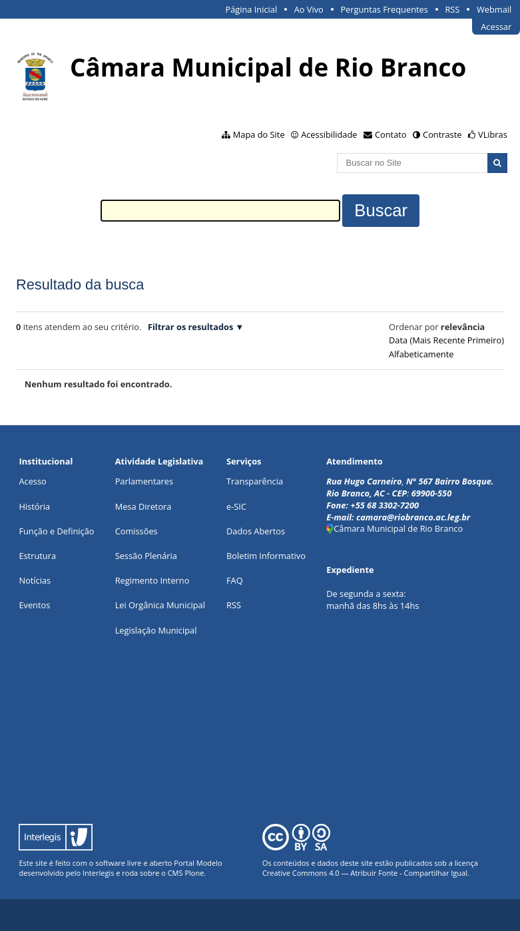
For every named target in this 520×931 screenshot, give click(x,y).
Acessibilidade (329, 134)
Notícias (35, 580)
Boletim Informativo (266, 556)
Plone (194, 873)
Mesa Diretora (143, 506)
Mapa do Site (259, 134)
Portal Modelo (198, 863)
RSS (452, 9)
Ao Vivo (309, 9)
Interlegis (98, 873)
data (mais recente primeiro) (446, 340)
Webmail (494, 9)
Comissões (136, 531)
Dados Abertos (255, 531)
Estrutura (37, 556)
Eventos (34, 605)
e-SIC (236, 506)
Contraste (442, 134)
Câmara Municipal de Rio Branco (394, 528)
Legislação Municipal (156, 630)
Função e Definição (56, 531)
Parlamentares (144, 481)
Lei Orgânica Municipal (160, 605)
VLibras (492, 134)
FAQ (234, 580)
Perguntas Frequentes (383, 9)
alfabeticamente (421, 354)
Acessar (496, 27)
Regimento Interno (152, 580)
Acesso (32, 481)
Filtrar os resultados (190, 327)
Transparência (254, 481)
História (34, 506)
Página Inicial (252, 9)
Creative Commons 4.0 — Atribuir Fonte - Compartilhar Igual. (365, 873)
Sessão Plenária (146, 556)
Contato (391, 134)
